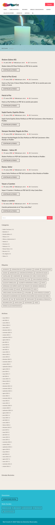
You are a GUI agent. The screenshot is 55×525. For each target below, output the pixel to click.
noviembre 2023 (6, 388)
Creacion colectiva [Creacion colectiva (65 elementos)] (9, 279)
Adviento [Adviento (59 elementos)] (6, 269)
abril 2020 (5, 420)
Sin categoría (6, 253)
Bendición (5, 231)
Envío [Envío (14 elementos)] (43, 282)
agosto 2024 (6, 369)
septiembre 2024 (7, 366)
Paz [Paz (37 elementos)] (12, 299)
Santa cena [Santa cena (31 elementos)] (18, 302)
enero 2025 (5, 356)
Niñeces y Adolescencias (36, 9)
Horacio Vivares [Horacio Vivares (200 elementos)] (8, 289)
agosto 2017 (6, 459)
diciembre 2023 (6, 386)
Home (5, 9)
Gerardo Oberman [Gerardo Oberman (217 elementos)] (38, 286)
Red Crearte (5, 48)
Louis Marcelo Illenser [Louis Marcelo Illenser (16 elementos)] (41, 292)
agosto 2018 (6, 449)
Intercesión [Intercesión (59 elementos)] (27, 289)
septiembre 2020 (7, 410)
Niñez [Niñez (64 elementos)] (47, 296)
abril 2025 (5, 349)
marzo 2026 (5, 322)
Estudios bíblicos (6, 234)
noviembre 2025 (6, 332)
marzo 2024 (5, 378)
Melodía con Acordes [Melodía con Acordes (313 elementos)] (27, 296)
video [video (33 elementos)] (36, 302)
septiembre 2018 (7, 447)
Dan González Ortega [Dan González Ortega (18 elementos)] (40, 279)
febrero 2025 (6, 354)
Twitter (16, 508)
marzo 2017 (5, 461)
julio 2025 (5, 342)
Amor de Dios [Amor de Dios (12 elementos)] (46, 269)
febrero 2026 (6, 325)
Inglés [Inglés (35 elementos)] (18, 289)
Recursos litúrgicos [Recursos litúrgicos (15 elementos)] (43, 299)
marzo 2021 (5, 403)
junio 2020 (5, 415)
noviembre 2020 (6, 405)
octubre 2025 (6, 335)
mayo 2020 (5, 417)
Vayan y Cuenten (8, 184)
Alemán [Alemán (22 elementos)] (36, 269)
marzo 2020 (5, 422)
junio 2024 (5, 371)
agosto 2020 (6, 412)
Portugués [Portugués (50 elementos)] (30, 299)
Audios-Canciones (7, 229)
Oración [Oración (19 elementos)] (5, 299)
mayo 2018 (5, 451)
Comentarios (33, 62)
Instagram (26, 508)
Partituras (5, 246)
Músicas (4, 236)
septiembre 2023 (7, 391)
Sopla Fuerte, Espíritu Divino (13, 112)
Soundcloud (8, 511)
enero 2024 (5, 383)
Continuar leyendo (10, 70)
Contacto (19, 13)
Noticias (27, 13)
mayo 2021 (5, 400)
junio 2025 (5, 344)
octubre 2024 (6, 364)
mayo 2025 (5, 347)
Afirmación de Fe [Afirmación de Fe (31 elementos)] (17, 269)
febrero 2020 (6, 425)
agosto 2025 (6, 339)
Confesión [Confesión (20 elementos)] (16, 276)
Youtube (37, 508)
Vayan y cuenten (8, 201)
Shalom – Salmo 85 (9, 150)
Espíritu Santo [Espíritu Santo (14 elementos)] (17, 286)
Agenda (48, 9)
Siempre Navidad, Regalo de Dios (15, 131)
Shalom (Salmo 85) (9, 59)
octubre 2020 (6, 408)
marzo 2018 (5, 456)
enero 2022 (5, 395)
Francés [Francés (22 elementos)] (27, 286)
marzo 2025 (5, 352)
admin (23, 62)
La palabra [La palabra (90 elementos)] (27, 292)
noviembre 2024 (6, 361)
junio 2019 (5, 429)
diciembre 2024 (6, 359)
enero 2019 (5, 439)
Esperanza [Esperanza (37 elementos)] (6, 286)
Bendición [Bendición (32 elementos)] (13, 273)
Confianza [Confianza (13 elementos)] (26, 276)
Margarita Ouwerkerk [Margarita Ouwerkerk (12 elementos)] (10, 296)
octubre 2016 (6, 466)
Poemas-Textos (6, 249)
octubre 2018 (6, 444)
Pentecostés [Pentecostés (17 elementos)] (20, 299)
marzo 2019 (5, 437)
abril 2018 (5, 454)
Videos (4, 256)
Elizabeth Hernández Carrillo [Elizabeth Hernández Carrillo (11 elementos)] (29, 282)
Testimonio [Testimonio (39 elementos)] (28, 302)
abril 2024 (5, 376)
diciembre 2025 (6, 330)
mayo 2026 (5, 318)
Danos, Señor (7, 167)
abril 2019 (5, 434)
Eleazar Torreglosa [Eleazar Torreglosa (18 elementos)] (9, 282)
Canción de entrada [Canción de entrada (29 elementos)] (26, 273)
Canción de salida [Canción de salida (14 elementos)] (41, 273)
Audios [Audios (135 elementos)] (5, 273)
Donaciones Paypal (9, 499)
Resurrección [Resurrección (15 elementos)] (7, 302)
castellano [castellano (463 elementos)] (7, 276)
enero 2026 (5, 327)
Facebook (7, 508)
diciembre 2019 (6, 427)
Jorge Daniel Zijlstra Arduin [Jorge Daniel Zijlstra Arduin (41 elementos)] (12, 292)
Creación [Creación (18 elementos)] (21, 279)
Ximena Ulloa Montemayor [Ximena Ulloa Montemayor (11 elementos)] (12, 306)
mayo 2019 (5, 432)
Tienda (49, 4)
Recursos (24, 9)
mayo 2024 (5, 374)
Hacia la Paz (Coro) (9, 76)
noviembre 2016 (6, 464)
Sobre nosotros (14, 9)
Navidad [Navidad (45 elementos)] (40, 296)
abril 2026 (5, 320)
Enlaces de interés (9, 13)
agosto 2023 (6, 393)
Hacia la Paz (6, 95)
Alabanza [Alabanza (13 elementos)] (28, 269)
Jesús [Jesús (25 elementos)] (35, 289)
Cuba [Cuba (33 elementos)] (28, 279)
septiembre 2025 (7, 337)
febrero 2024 (6, 381)
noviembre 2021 (6, 398)
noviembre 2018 (6, 442)
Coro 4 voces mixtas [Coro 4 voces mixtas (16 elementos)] (39, 276)
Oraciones (5, 244)
